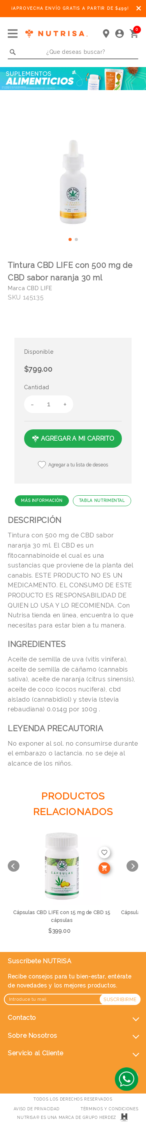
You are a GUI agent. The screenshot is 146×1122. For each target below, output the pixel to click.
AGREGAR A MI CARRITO (73, 438)
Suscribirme (120, 999)
